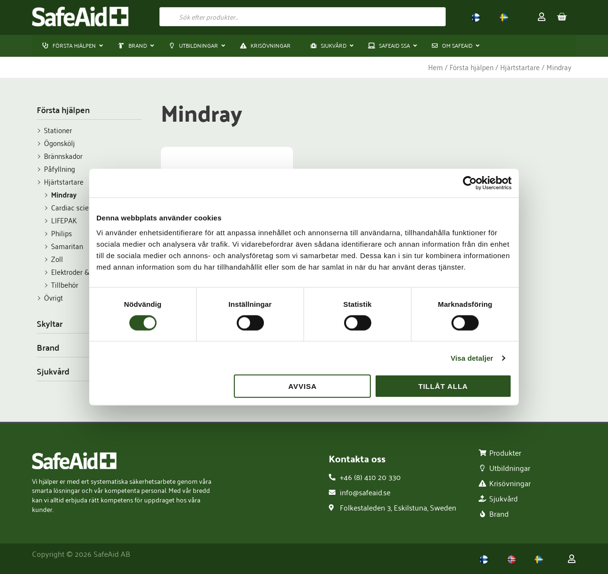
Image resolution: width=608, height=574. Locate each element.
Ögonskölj (59, 143)
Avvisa (302, 386)
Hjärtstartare (520, 67)
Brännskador (63, 156)
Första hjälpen (471, 67)
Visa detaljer (472, 358)
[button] (133, 46)
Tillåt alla (443, 386)
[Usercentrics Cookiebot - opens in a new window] (470, 183)
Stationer (58, 130)
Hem (435, 67)
